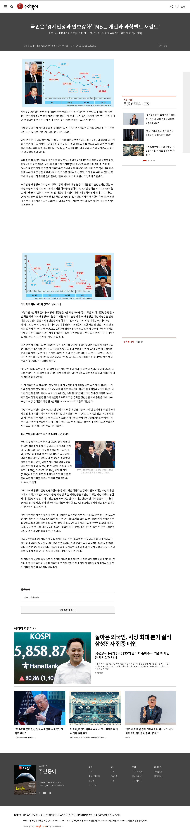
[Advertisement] (61, 228)
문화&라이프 (94, 776)
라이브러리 (137, 776)
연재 (134, 767)
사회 (91, 772)
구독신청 (158, 772)
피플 (112, 781)
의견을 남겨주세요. (32, 597)
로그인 (183, 7)
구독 (147, 104)
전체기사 (93, 785)
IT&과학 (114, 776)
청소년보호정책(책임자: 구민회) (107, 815)
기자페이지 (137, 781)
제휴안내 (55, 815)
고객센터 (63, 815)
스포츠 (92, 781)
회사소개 (27, 815)
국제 (112, 772)
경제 (112, 767)
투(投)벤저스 (132, 104)
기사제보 (158, 767)
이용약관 (72, 815)
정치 (91, 767)
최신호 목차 (137, 772)
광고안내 (158, 776)
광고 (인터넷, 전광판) (41, 815)
